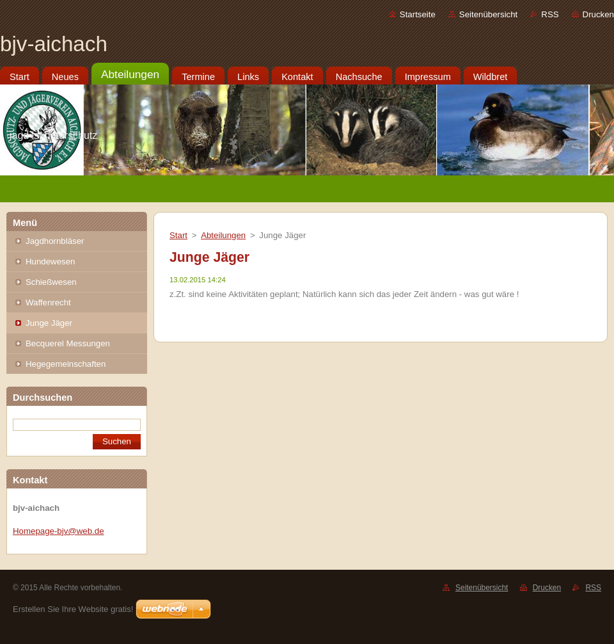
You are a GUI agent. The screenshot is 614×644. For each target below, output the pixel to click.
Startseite (418, 14)
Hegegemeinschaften (66, 364)
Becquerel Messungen (68, 343)
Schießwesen (51, 282)
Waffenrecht (48, 302)
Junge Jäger (49, 323)
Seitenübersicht (488, 14)
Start (178, 235)
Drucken (598, 14)
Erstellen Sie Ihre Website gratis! (73, 609)
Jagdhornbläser (55, 241)
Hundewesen (50, 261)
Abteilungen (223, 235)
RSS (549, 14)
